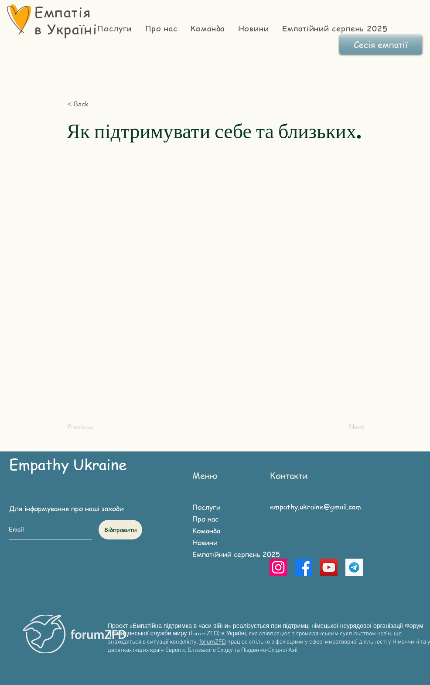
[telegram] (354, 567)
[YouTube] (329, 567)
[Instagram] (278, 567)
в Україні (65, 28)
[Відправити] (120, 529)
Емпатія (62, 11)
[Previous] (95, 426)
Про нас (205, 519)
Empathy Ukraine (68, 464)
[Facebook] (303, 567)
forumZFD (212, 642)
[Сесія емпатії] (380, 44)
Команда (206, 531)
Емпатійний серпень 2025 (227, 554)
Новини (205, 542)
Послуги (206, 507)
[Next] (342, 426)
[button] (95, 104)
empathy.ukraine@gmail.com (315, 507)
